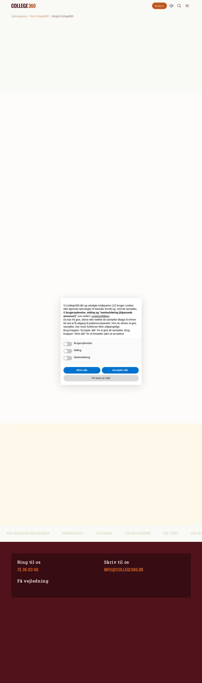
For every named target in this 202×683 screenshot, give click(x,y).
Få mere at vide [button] (101, 378)
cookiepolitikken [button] (101, 316)
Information (19, 16)
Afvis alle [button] (81, 370)
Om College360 (39, 16)
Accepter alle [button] (120, 370)
